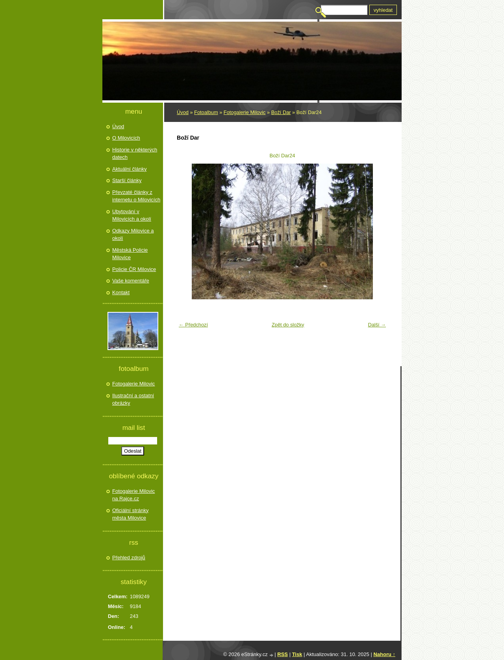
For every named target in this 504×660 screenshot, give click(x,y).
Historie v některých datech (134, 153)
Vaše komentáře (130, 281)
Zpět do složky (288, 325)
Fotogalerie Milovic (245, 112)
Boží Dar (281, 112)
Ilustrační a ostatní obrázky (133, 399)
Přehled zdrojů (128, 557)
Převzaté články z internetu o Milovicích (136, 196)
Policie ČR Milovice (134, 269)
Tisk (297, 654)
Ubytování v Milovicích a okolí (131, 215)
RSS (282, 654)
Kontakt (121, 292)
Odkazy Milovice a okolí (133, 235)
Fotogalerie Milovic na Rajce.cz (133, 495)
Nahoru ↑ (384, 654)
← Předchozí (193, 325)
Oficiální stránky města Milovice (130, 514)
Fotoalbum (206, 112)
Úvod (183, 112)
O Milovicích (126, 138)
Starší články (126, 180)
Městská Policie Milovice (130, 254)
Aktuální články (129, 169)
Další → (377, 325)
